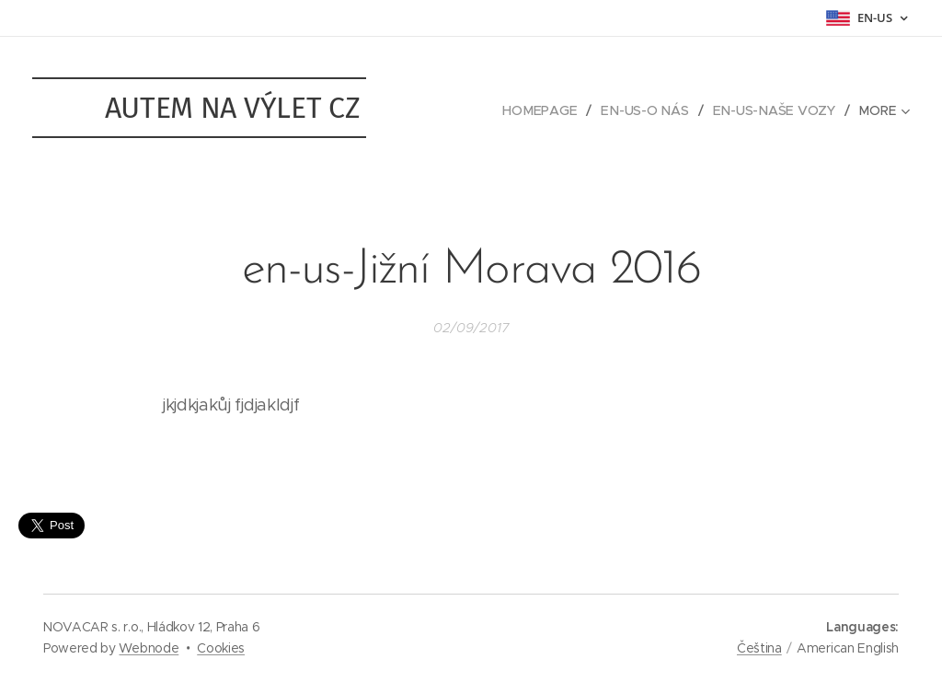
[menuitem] (546, 110)
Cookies (221, 648)
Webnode (148, 648)
